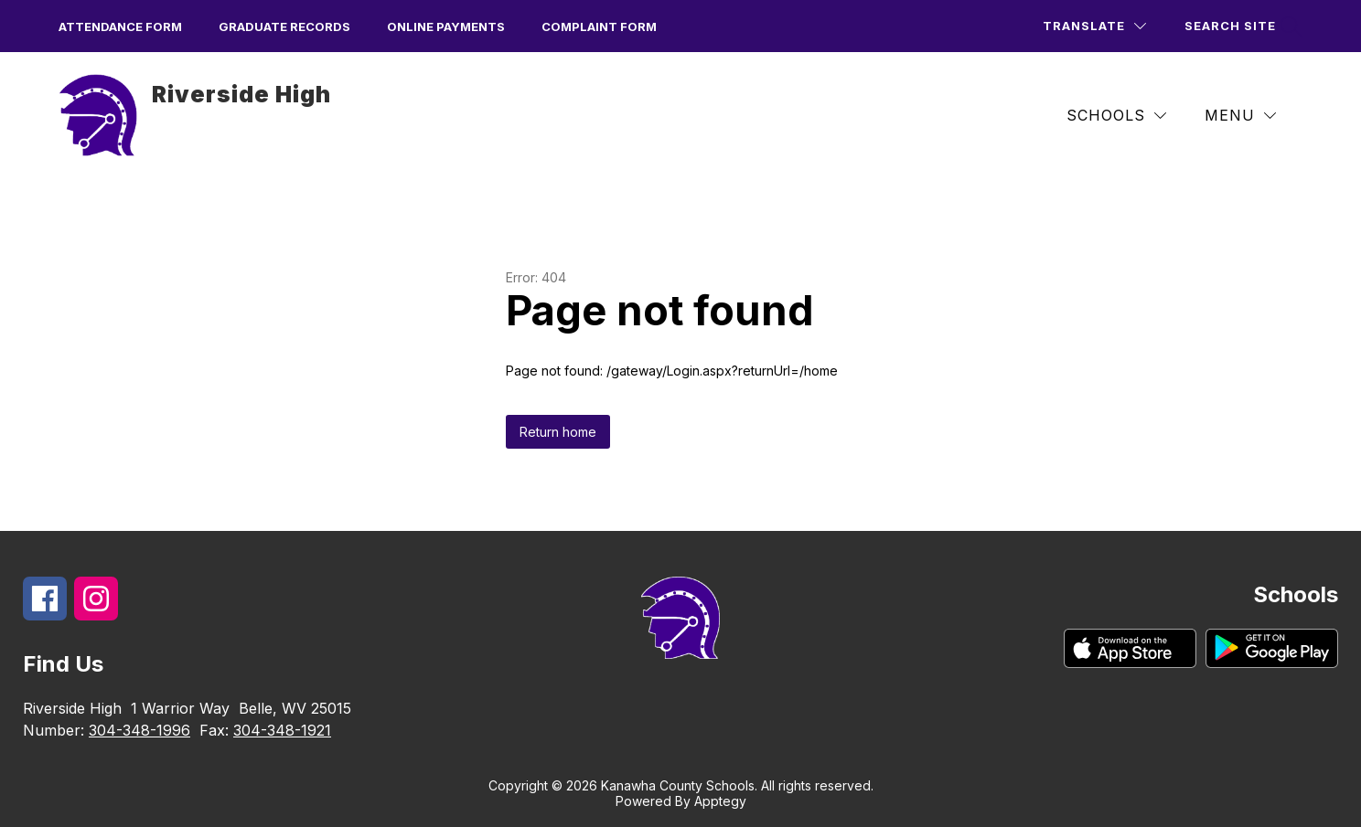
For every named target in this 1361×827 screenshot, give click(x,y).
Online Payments (446, 26)
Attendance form (120, 26)
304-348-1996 (139, 730)
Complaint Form (599, 26)
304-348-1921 (282, 730)
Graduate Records (284, 26)
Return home (558, 432)
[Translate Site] (1094, 26)
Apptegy (720, 801)
